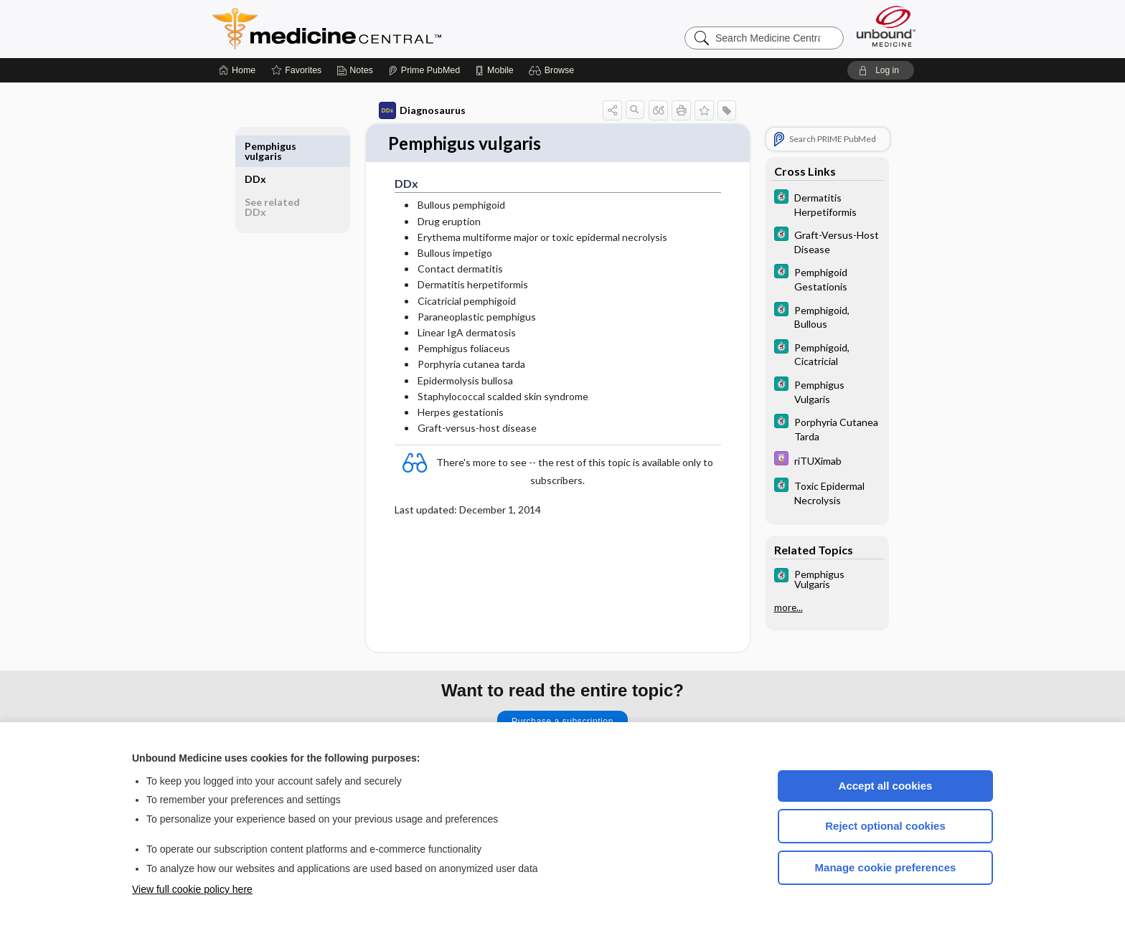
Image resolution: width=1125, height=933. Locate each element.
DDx (259, 146)
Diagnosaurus (418, 110)
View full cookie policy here (192, 889)
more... (785, 607)
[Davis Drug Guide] (823, 460)
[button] (553, 70)
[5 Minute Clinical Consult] (823, 203)
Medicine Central (390, 28)
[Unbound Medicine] (886, 26)
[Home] (237, 70)
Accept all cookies (886, 786)
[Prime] (424, 70)
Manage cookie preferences (885, 867)
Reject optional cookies (885, 826)
